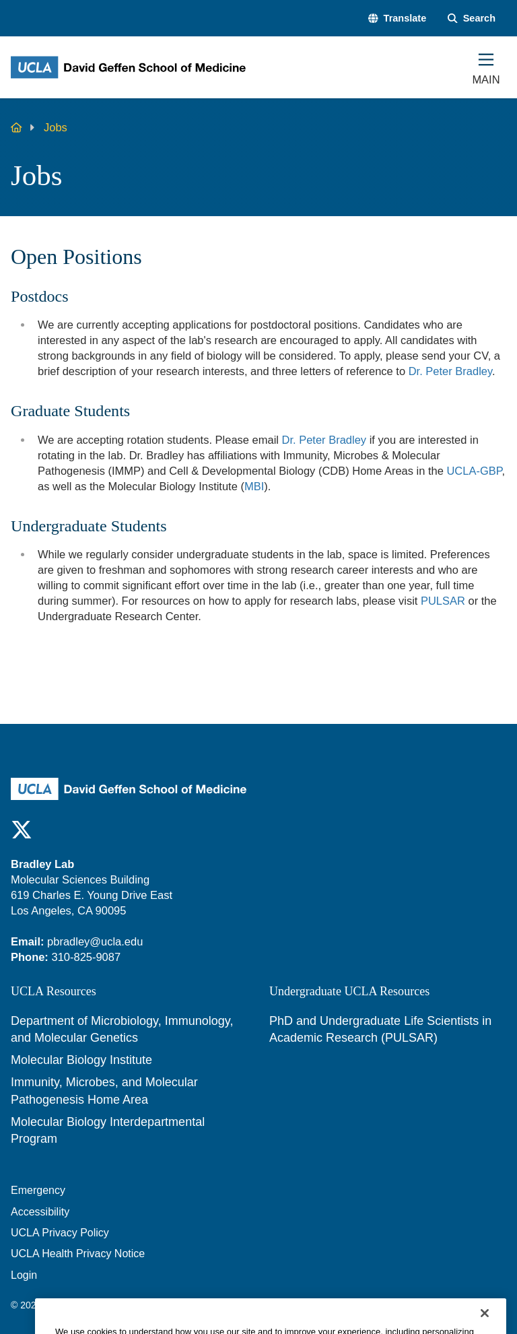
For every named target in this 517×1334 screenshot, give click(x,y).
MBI (254, 486)
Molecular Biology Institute (81, 1060)
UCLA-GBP (474, 471)
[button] (397, 18)
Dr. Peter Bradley (450, 371)
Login (24, 1275)
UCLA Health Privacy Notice (78, 1253)
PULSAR (443, 601)
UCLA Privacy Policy (60, 1232)
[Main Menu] (486, 67)
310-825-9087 (85, 957)
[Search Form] (471, 18)
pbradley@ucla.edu (95, 941)
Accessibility (40, 1212)
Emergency (38, 1190)
